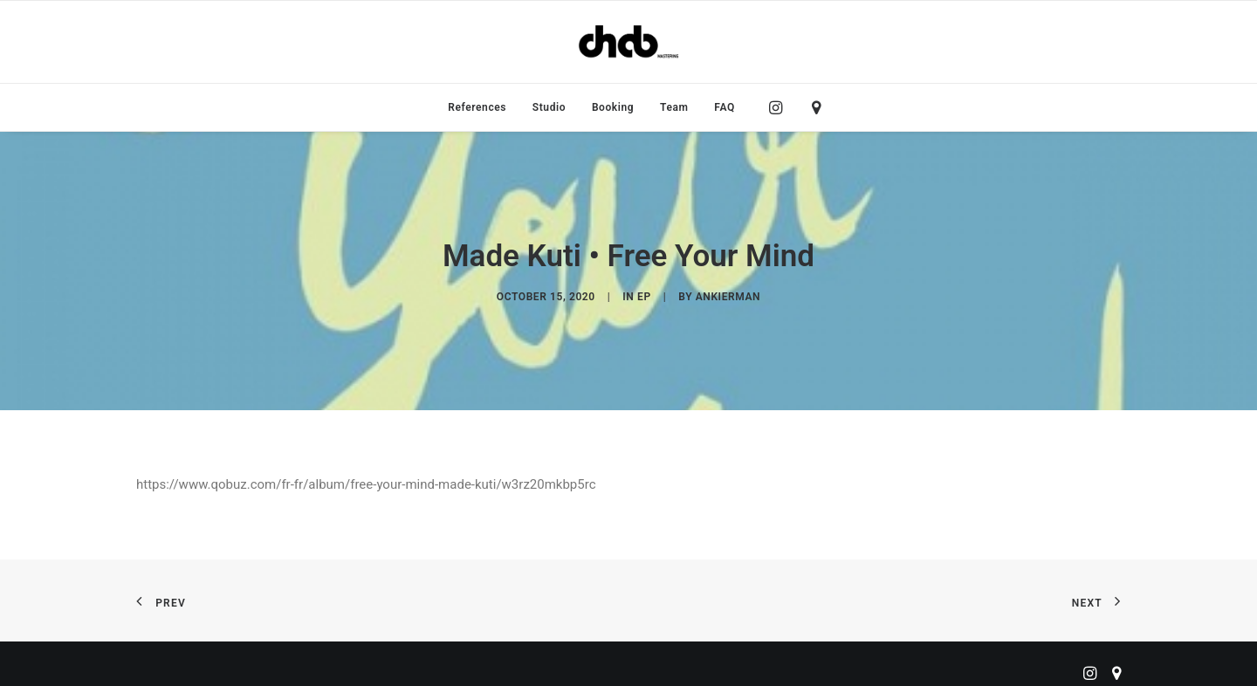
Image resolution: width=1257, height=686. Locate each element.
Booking (613, 107)
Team (674, 107)
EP (644, 293)
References (477, 107)
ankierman (728, 293)
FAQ (724, 107)
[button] (779, 107)
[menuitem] (477, 107)
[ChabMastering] (628, 41)
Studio (549, 107)
